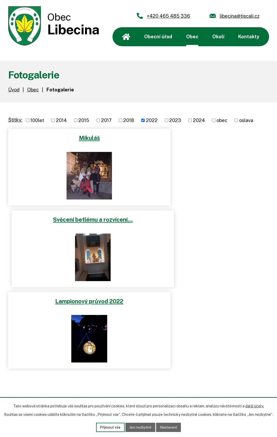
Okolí (218, 36)
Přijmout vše (109, 427)
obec (222, 120)
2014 (61, 120)
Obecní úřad (158, 36)
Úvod (126, 36)
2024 (199, 120)
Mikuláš (72, 137)
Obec (192, 36)
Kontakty (248, 36)
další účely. (254, 406)
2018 (128, 120)
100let (37, 120)
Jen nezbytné (140, 427)
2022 (152, 120)
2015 (83, 120)
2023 (175, 120)
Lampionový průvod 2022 (72, 218)
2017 (106, 120)
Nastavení (169, 427)
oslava (246, 120)
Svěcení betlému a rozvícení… (205, 137)
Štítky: (15, 120)
